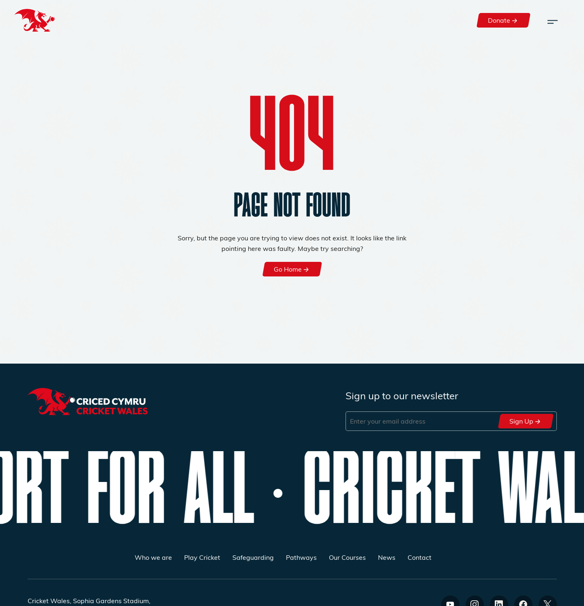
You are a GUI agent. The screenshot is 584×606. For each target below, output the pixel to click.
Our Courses (347, 557)
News (386, 557)
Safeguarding (253, 557)
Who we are (153, 557)
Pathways (301, 557)
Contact (420, 557)
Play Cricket (202, 557)
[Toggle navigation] (552, 20)
